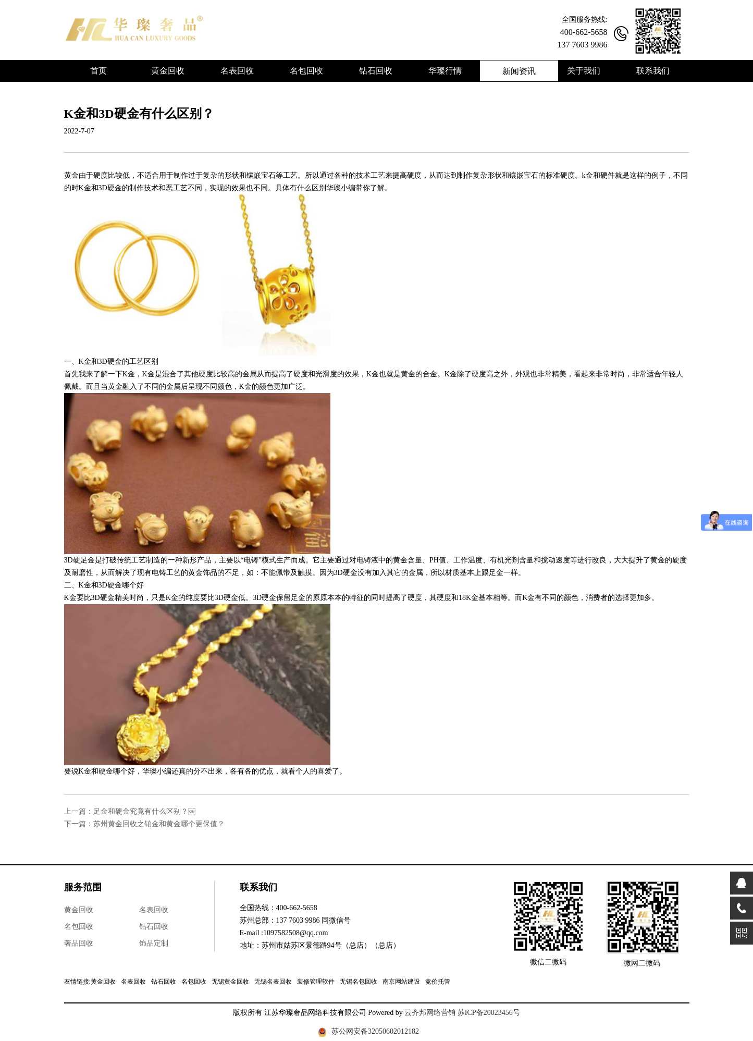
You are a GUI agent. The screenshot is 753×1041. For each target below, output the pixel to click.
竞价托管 (437, 981)
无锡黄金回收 (230, 981)
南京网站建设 (401, 981)
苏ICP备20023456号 (489, 1012)
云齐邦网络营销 (429, 1012)
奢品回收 (78, 943)
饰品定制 (153, 943)
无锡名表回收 (273, 981)
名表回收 (153, 910)
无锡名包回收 (358, 981)
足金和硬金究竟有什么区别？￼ (144, 811)
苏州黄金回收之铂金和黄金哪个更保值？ (159, 824)
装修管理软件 (316, 981)
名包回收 (78, 926)
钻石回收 (153, 926)
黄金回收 (78, 910)
